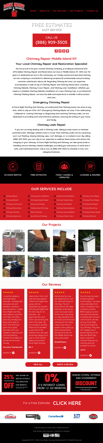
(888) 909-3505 (51, 42)
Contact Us (92, 10)
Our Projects (76, 10)
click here (67, 403)
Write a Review (65, 364)
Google (13, 353)
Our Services (59, 10)
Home (33, 10)
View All (38, 364)
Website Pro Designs (61, 431)
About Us (44, 10)
